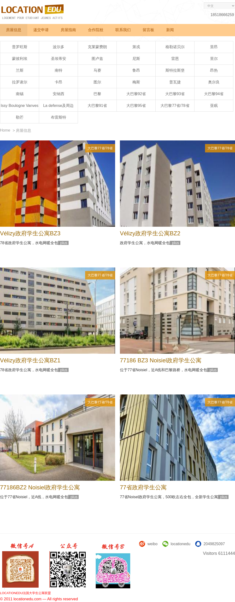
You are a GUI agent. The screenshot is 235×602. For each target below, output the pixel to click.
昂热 (214, 70)
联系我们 (123, 30)
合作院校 (95, 30)
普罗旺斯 (19, 47)
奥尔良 (214, 82)
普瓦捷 (175, 82)
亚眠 (214, 106)
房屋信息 (13, 30)
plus (63, 243)
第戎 (136, 47)
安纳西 (58, 94)
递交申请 (41, 30)
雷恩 (175, 59)
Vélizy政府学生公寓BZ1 (30, 360)
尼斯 (136, 59)
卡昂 (58, 82)
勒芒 (20, 117)
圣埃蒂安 (58, 59)
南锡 (20, 94)
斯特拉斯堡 (175, 70)
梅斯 (136, 82)
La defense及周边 (58, 106)
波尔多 (58, 47)
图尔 (97, 82)
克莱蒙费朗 (97, 47)
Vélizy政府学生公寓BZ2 (150, 233)
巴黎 (97, 94)
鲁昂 (136, 70)
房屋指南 (68, 30)
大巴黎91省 (97, 106)
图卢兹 (97, 59)
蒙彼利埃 (19, 59)
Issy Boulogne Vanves (19, 106)
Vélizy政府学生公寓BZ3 (30, 233)
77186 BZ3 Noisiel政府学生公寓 (160, 360)
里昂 (214, 47)
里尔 (214, 59)
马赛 (97, 70)
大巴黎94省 (214, 94)
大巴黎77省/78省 (174, 106)
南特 (58, 70)
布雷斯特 (58, 117)
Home (5, 130)
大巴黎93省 (175, 94)
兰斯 (20, 70)
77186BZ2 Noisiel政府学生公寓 (40, 487)
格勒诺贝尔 (175, 47)
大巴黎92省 (136, 94)
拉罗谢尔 (19, 82)
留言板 (148, 30)
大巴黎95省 (136, 106)
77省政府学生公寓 (143, 487)
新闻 (170, 30)
